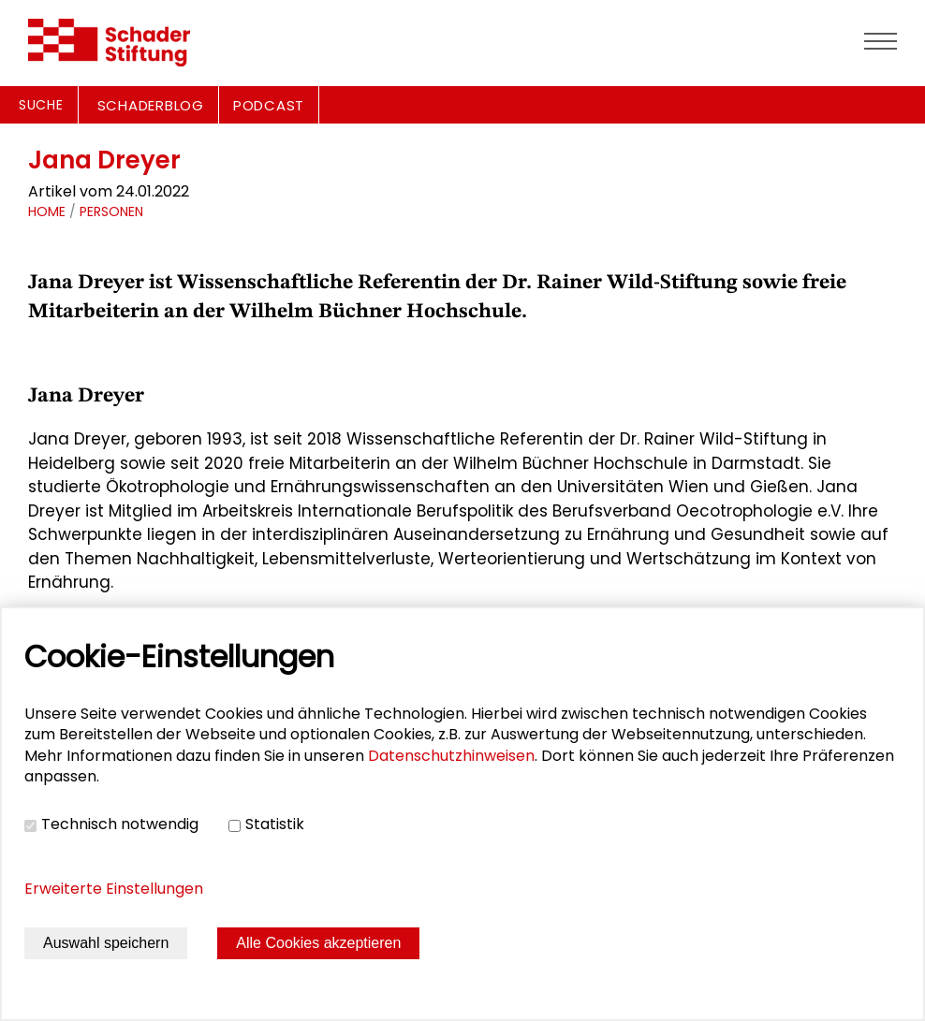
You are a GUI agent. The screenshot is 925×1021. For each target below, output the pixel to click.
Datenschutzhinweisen (451, 755)
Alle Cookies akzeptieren (318, 943)
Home (47, 211)
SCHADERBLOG (150, 105)
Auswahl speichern (106, 943)
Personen (111, 211)
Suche (41, 104)
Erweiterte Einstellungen (113, 888)
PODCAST (268, 105)
